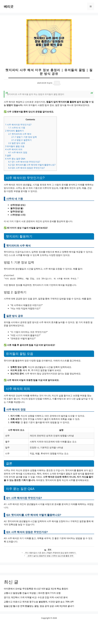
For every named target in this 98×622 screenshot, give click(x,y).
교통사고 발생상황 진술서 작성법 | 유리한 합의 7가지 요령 (32, 592)
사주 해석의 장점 (17, 152)
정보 (49, 549)
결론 (8, 155)
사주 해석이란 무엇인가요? (18, 124)
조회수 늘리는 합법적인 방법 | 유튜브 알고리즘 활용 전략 (50, 555)
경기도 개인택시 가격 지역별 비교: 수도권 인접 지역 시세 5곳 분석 (36, 597)
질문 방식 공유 (16, 143)
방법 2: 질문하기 (21, 140)
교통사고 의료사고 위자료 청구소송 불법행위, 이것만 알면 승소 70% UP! (39, 601)
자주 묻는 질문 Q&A (15, 158)
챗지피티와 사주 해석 (19, 133)
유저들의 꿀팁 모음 (14, 146)
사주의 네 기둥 (16, 127)
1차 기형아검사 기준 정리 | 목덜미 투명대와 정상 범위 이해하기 (50, 552)
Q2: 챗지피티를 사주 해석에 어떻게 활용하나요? (31, 164)
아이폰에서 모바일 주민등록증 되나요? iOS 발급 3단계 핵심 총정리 (36, 588)
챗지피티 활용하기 (14, 130)
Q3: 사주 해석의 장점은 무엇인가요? (26, 167)
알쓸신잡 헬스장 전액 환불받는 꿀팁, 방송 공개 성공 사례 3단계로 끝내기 (39, 606)
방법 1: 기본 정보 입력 (24, 137)
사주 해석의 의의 (13, 149)
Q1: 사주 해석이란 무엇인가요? (24, 161)
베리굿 (8, 6)
